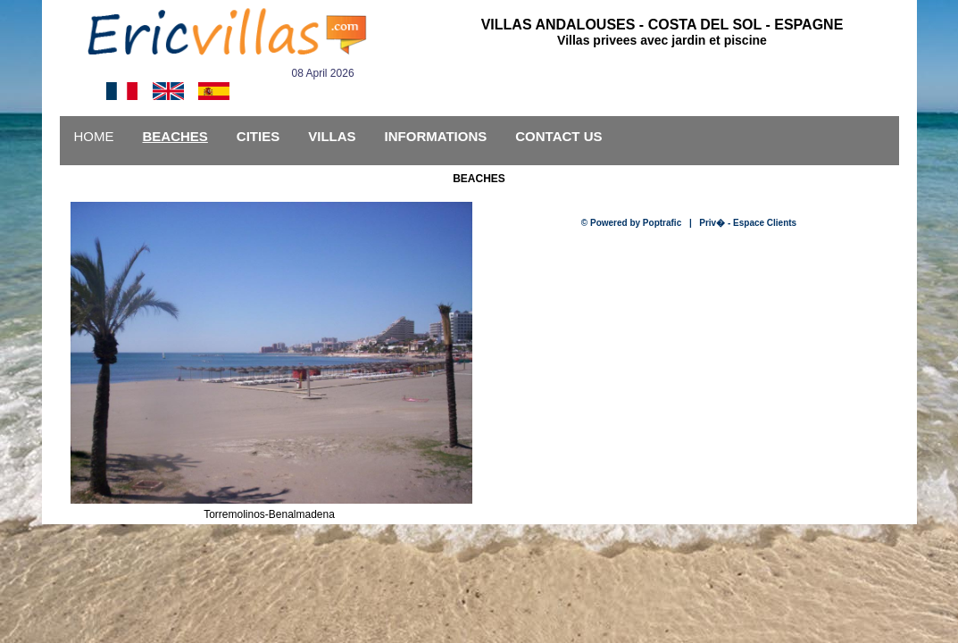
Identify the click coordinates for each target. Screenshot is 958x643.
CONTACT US (558, 136)
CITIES (258, 136)
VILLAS (331, 136)
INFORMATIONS (436, 136)
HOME (94, 136)
